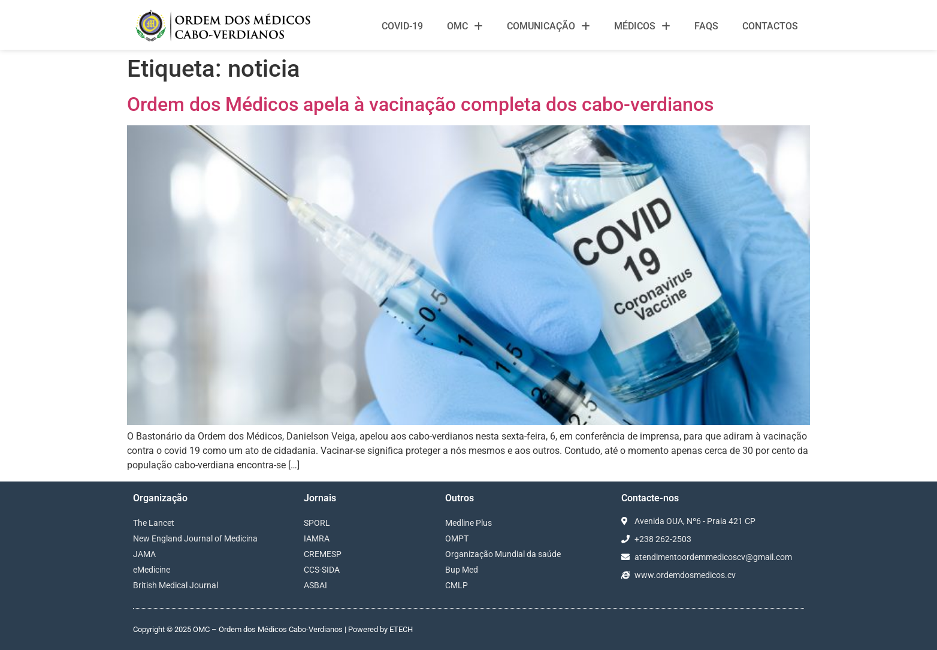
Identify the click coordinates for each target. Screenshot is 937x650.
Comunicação (548, 26)
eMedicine (151, 569)
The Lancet (153, 523)
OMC (465, 26)
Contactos (770, 26)
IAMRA (317, 538)
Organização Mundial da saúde (503, 554)
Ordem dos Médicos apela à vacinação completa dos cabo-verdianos (420, 104)
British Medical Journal (175, 585)
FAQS (706, 26)
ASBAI (315, 585)
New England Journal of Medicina (195, 538)
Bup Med (461, 569)
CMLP (456, 585)
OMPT (456, 538)
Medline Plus (468, 523)
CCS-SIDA (322, 569)
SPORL (317, 523)
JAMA (144, 554)
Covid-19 (402, 26)
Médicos (642, 26)
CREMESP (322, 554)
